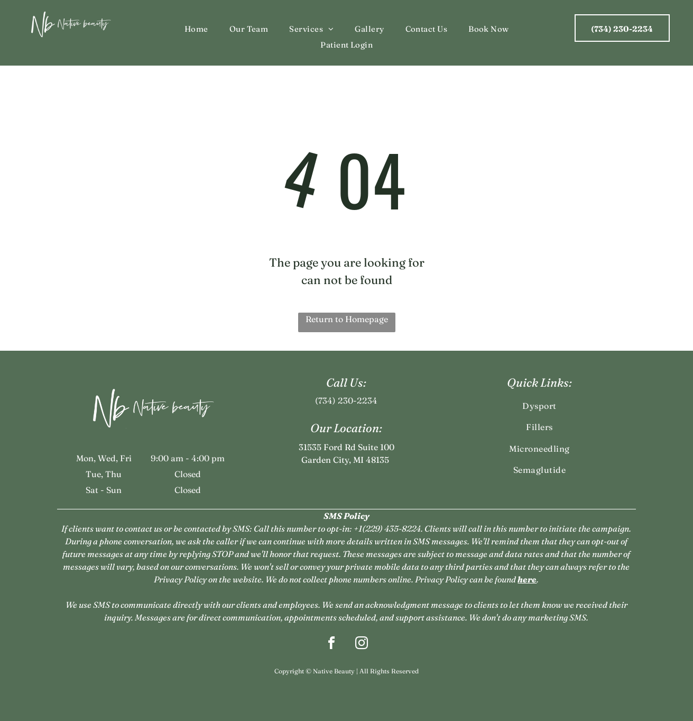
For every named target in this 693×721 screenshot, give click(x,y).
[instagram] (361, 644)
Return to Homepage (347, 319)
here (527, 579)
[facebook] (331, 644)
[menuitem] (196, 29)
